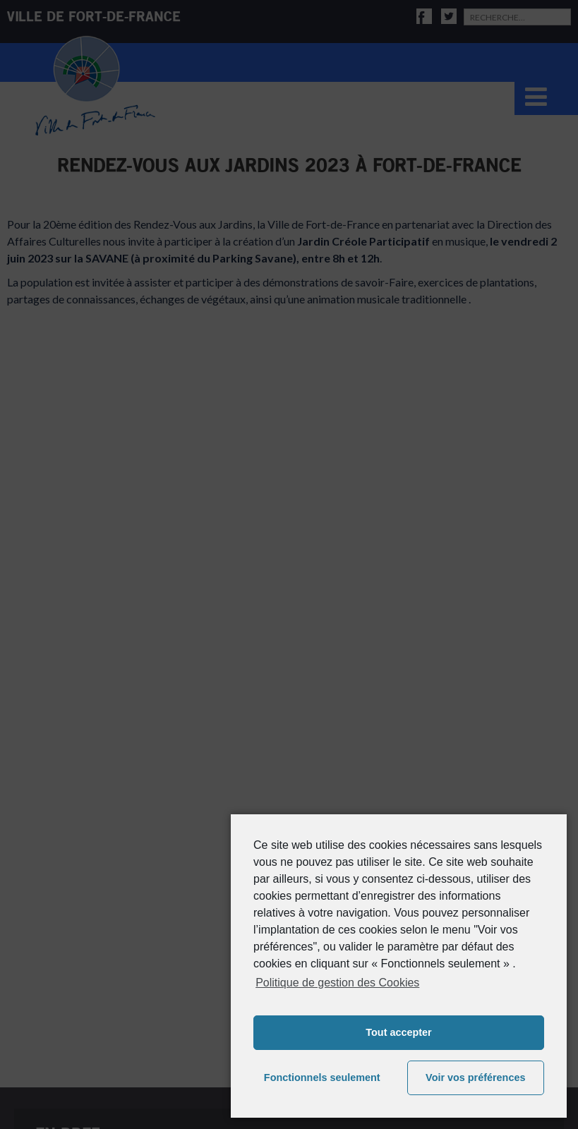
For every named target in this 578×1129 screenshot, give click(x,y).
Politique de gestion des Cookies (337, 983)
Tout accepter (398, 1032)
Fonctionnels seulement (322, 1077)
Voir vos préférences (475, 1077)
